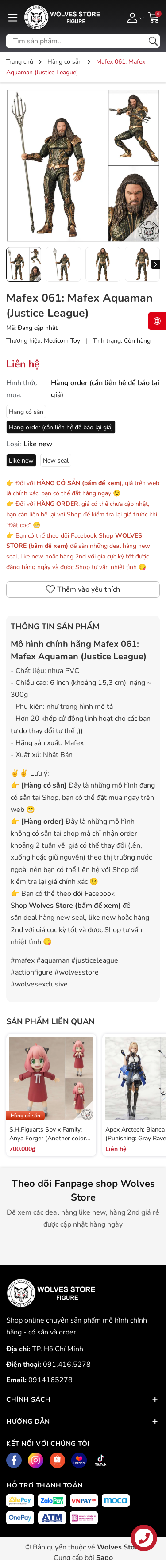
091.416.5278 (67, 1364)
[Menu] (12, 17)
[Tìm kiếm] (153, 41)
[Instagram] (35, 1460)
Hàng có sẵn (26, 412)
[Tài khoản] (134, 17)
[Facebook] (14, 1460)
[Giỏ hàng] (154, 17)
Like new (21, 460)
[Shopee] (57, 1460)
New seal (56, 460)
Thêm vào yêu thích (83, 589)
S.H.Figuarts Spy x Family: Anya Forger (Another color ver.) (47, 1138)
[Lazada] (79, 1460)
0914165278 (50, 1380)
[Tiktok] (100, 1460)
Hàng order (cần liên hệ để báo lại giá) (61, 427)
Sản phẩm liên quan (50, 1021)
